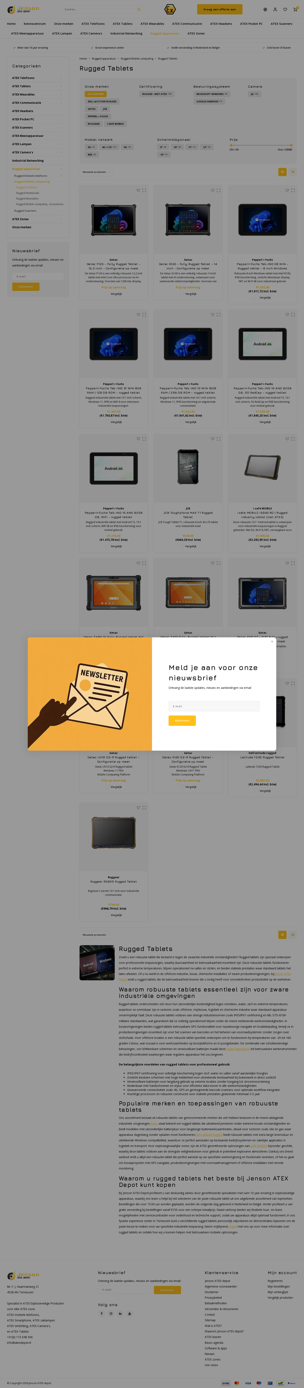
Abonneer (182, 720)
